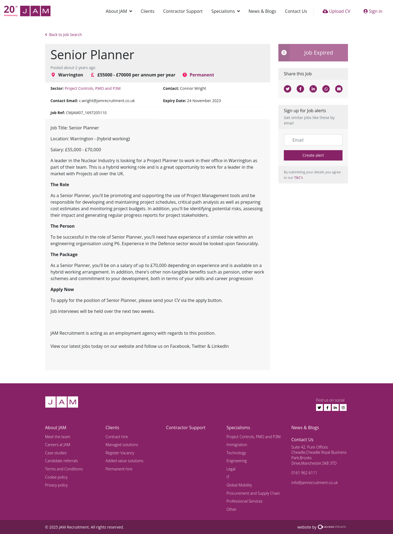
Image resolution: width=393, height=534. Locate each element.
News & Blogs (262, 11)
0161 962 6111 (304, 472)
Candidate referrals (61, 460)
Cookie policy (56, 477)
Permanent (202, 75)
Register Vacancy (120, 452)
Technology (236, 452)
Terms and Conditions (64, 468)
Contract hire (117, 436)
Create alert (313, 155)
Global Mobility (239, 485)
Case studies (56, 452)
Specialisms (223, 11)
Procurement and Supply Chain (253, 493)
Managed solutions (122, 444)
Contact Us (296, 11)
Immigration (237, 444)
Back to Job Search (63, 34)
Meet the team (57, 436)
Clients (147, 11)
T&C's (298, 177)
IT (228, 477)
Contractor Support (183, 11)
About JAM (116, 11)
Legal (231, 468)
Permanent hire (119, 468)
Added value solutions (124, 460)
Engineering (237, 460)
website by (322, 527)
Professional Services (245, 501)
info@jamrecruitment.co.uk (314, 482)
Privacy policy (56, 485)
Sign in (373, 11)
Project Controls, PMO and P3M (93, 88)
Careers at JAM (57, 444)
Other (232, 509)
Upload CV (336, 11)
